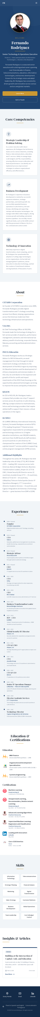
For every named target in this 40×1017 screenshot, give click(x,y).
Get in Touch (19, 100)
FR (4, 3)
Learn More (20, 93)
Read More (10, 974)
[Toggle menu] (36, 3)
